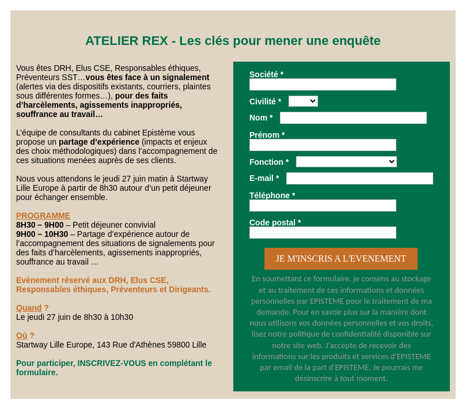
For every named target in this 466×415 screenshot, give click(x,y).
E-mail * (264, 177)
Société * (266, 74)
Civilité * (265, 101)
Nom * (260, 117)
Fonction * (269, 161)
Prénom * (267, 134)
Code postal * (275, 222)
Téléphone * (272, 195)
